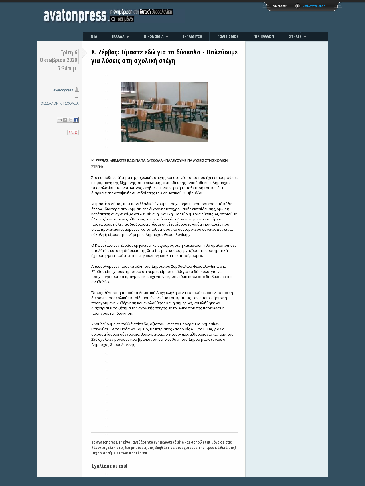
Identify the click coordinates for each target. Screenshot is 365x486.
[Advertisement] (244, 17)
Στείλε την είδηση (314, 6)
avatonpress (63, 90)
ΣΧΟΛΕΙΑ (72, 103)
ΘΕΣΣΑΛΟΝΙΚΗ (52, 103)
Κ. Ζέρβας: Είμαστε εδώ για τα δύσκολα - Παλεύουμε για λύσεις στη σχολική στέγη (164, 56)
